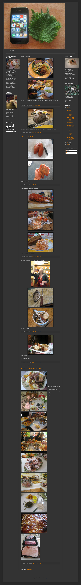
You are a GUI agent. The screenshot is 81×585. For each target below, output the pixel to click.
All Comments (69, 153)
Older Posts (57, 567)
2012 (67, 107)
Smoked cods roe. (28, 137)
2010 (67, 144)
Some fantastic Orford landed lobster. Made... (70, 127)
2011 (67, 142)
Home (37, 567)
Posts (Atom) (29, 569)
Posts (67, 150)
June (69, 109)
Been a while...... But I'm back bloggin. (71, 138)
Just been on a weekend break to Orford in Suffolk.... (70, 133)
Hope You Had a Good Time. (32, 369)
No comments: (38, 132)
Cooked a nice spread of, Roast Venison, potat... (70, 113)
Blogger (46, 578)
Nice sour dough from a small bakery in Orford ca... (70, 119)
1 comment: (37, 105)
